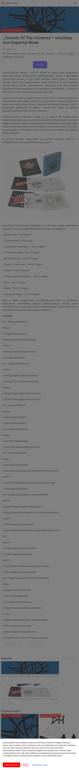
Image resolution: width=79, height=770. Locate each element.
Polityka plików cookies (40, 765)
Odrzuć (25, 765)
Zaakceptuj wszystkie (11, 765)
